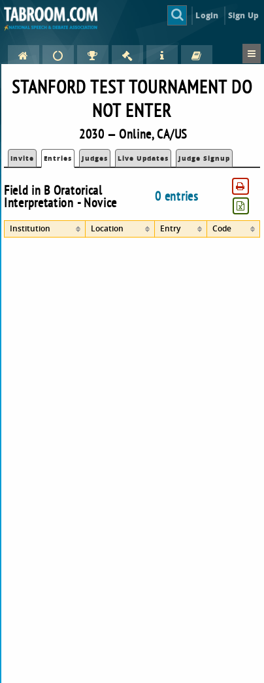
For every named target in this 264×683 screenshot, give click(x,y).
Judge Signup (204, 158)
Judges (95, 158)
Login (206, 15)
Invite (22, 158)
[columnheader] (44, 229)
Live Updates (143, 158)
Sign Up (243, 15)
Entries (58, 158)
